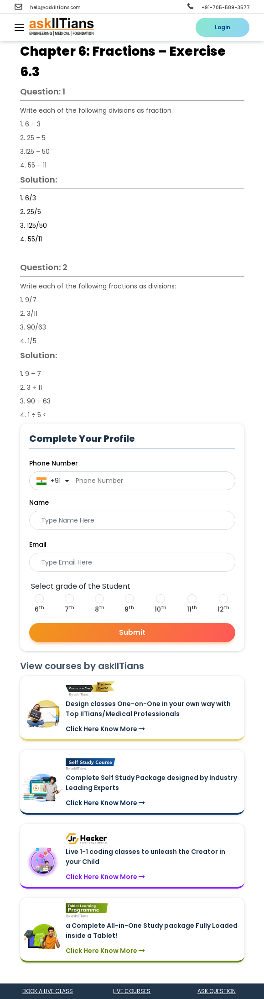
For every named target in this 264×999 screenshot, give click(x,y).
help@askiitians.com (48, 7)
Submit (132, 632)
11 (192, 609)
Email (38, 544)
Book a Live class (47, 991)
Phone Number (53, 463)
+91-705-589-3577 (218, 7)
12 (223, 609)
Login (222, 27)
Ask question (216, 991)
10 (160, 609)
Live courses (131, 991)
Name (39, 502)
